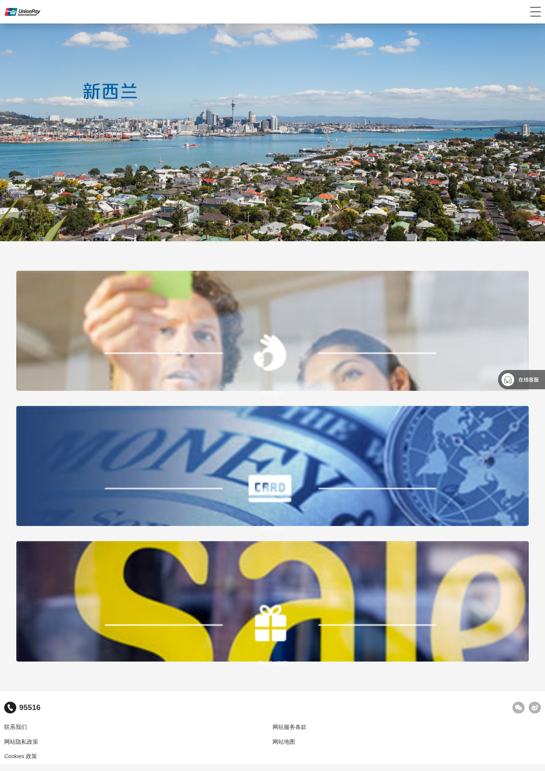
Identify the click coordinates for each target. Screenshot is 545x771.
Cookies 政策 (20, 756)
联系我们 (15, 727)
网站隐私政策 (21, 742)
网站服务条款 (289, 727)
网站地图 (283, 742)
